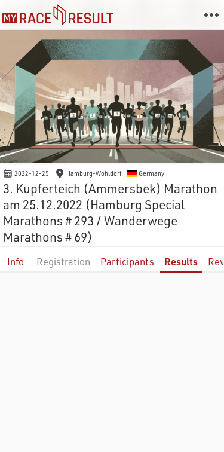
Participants (127, 261)
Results (181, 261)
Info (15, 261)
